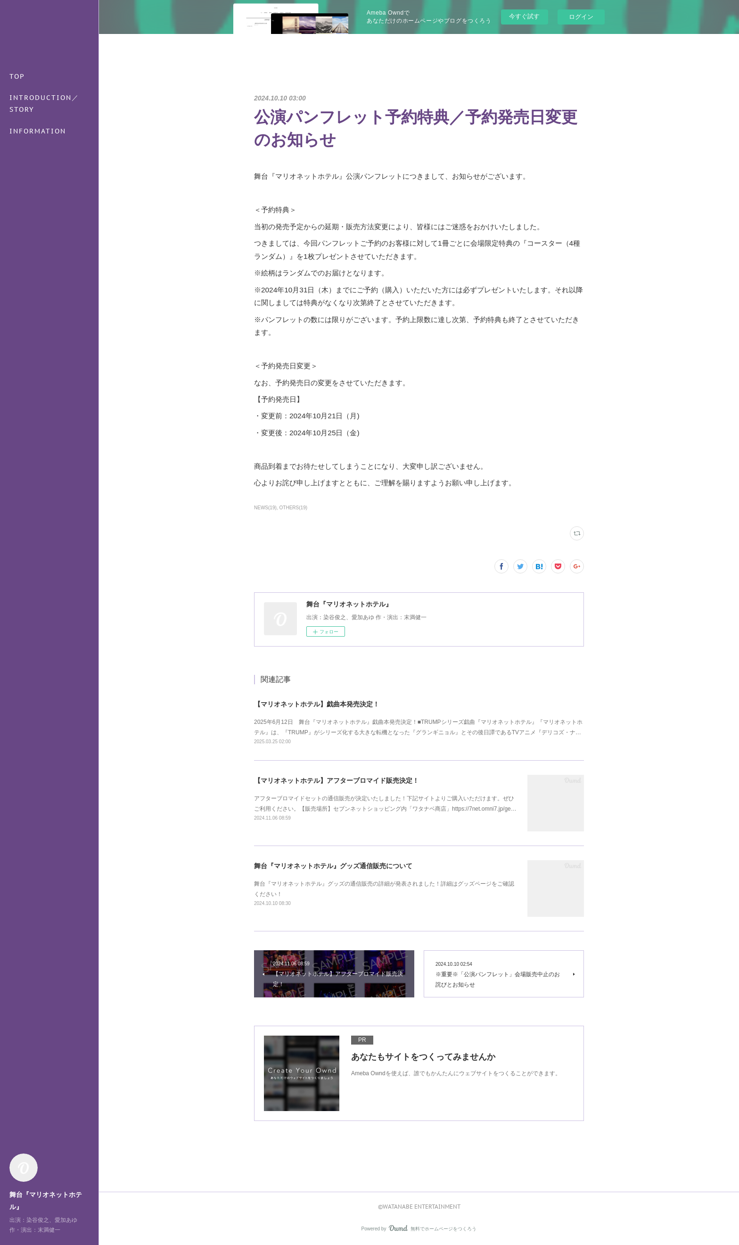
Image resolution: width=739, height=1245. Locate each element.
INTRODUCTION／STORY (44, 103)
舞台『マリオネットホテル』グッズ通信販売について (333, 866)
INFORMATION (37, 131)
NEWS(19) (265, 507)
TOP (17, 76)
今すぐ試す (524, 16)
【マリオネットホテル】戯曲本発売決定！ (316, 704)
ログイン (581, 16)
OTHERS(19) (293, 507)
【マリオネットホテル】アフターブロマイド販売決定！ (336, 780)
